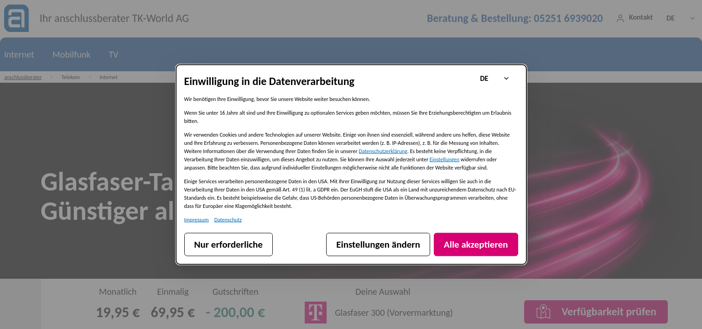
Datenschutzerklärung (383, 151)
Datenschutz (228, 220)
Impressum (196, 220)
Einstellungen (444, 159)
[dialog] (351, 165)
